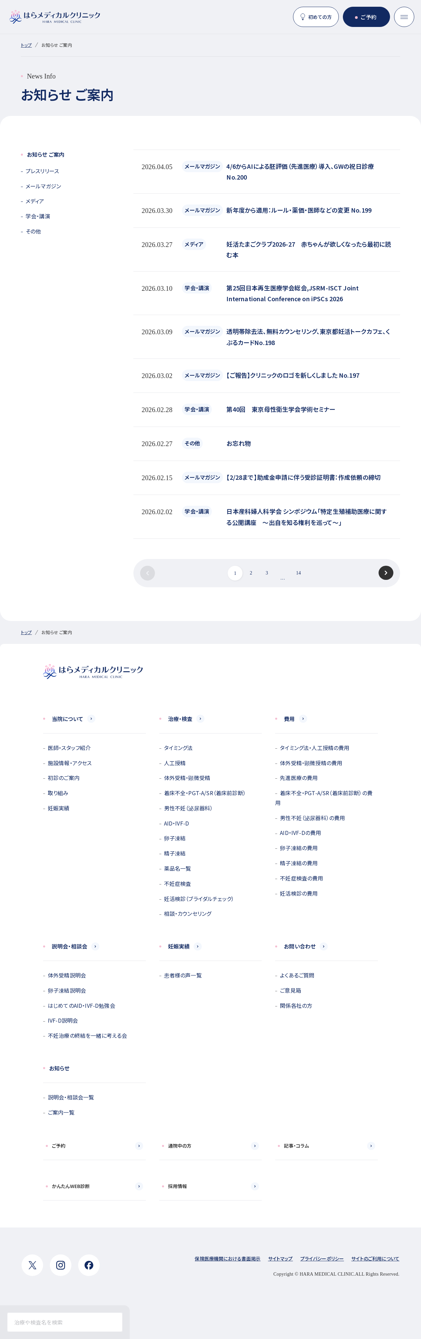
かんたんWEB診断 (71, 1186)
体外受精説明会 (67, 975)
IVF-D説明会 (63, 1020)
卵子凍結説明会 (67, 990)
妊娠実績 (59, 808)
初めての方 (320, 16)
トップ (26, 45)
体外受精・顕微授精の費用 (311, 763)
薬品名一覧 (177, 868)
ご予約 (368, 17)
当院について (67, 719)
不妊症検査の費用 (301, 878)
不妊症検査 (177, 883)
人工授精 (175, 763)
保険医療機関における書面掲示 (227, 1258)
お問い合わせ (300, 946)
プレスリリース (42, 171)
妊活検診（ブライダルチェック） (199, 899)
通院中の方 (180, 1145)
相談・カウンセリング (188, 913)
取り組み (58, 793)
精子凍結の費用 (299, 863)
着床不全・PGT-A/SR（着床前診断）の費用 (324, 798)
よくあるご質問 (297, 975)
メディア (35, 201)
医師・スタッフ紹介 (69, 748)
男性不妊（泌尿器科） (188, 808)
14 (298, 572)
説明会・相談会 (69, 946)
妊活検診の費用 (299, 893)
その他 (33, 231)
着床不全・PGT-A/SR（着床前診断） (205, 793)
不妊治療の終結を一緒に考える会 (87, 1035)
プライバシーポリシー (322, 1258)
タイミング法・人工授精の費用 (314, 748)
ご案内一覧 (61, 1112)
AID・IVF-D (176, 823)
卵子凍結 (175, 838)
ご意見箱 (290, 990)
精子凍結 (175, 853)
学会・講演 (38, 216)
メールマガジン (43, 186)
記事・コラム (296, 1145)
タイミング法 (178, 748)
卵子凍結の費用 (299, 848)
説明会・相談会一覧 (71, 1097)
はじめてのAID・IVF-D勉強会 (81, 1005)
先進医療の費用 (299, 778)
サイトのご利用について (375, 1258)
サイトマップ (280, 1258)
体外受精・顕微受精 (187, 778)
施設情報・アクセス (70, 763)
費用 (289, 719)
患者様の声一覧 (183, 975)
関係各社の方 (296, 1005)
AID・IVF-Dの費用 (300, 833)
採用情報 (177, 1186)
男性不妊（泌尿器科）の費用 (312, 818)
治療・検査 (180, 719)
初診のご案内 (63, 778)
